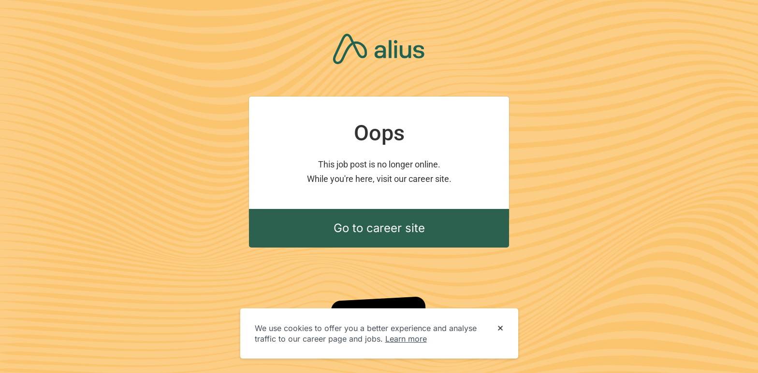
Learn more (406, 339)
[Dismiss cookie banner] (500, 328)
